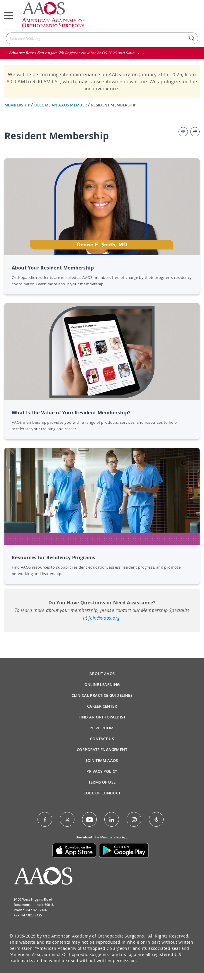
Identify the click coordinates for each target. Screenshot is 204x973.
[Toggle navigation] (9, 16)
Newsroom (101, 727)
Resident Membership (114, 105)
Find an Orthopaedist (102, 717)
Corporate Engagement (102, 749)
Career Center (102, 706)
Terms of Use (102, 782)
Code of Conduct (102, 793)
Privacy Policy (102, 771)
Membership (17, 105)
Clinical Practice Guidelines (102, 695)
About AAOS (102, 673)
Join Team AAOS (102, 760)
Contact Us (102, 738)
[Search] (102, 38)
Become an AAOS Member (61, 105)
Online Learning (102, 684)
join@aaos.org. (105, 618)
